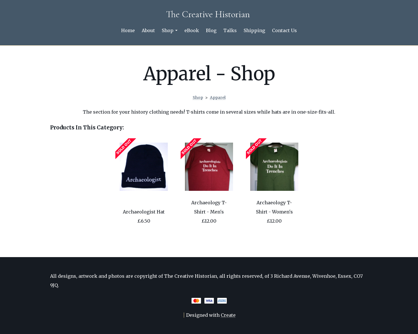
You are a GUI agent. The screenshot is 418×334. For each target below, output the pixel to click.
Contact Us (284, 30)
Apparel (218, 97)
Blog (211, 30)
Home (128, 30)
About (148, 30)
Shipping (254, 30)
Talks (230, 30)
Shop (170, 30)
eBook (191, 30)
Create (228, 315)
